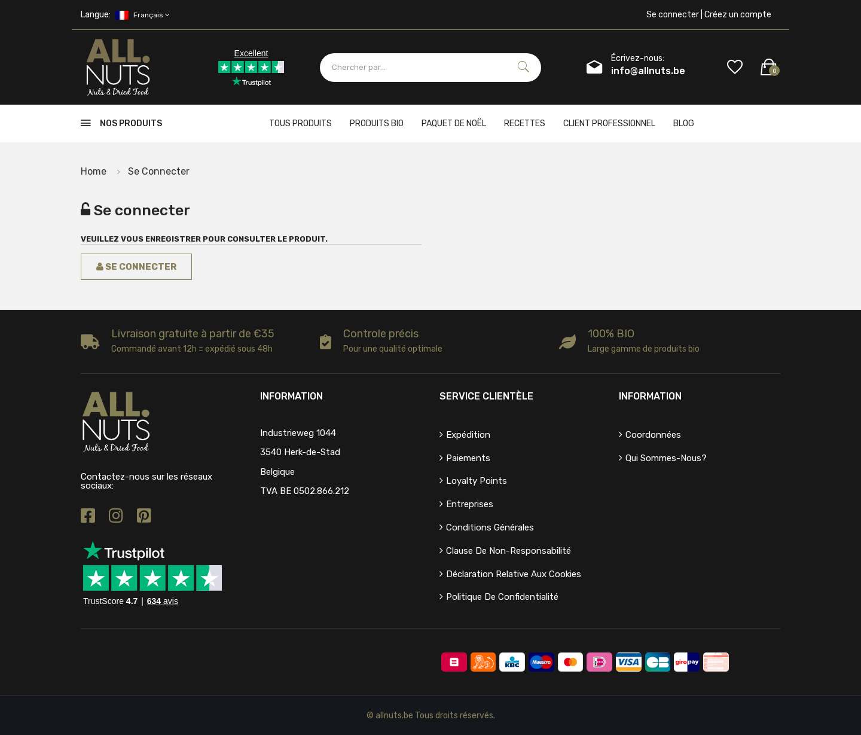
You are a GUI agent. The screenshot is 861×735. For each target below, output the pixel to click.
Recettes (524, 123)
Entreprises (469, 504)
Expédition (468, 434)
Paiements (468, 458)
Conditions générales (490, 527)
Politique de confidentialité (502, 596)
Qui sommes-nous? (666, 458)
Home (93, 171)
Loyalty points (476, 480)
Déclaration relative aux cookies (513, 574)
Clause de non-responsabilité (508, 550)
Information (650, 396)
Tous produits (300, 123)
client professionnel (609, 123)
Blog (683, 123)
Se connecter (159, 171)
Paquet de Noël (454, 123)
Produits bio (377, 123)
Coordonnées (653, 434)
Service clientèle (486, 396)
